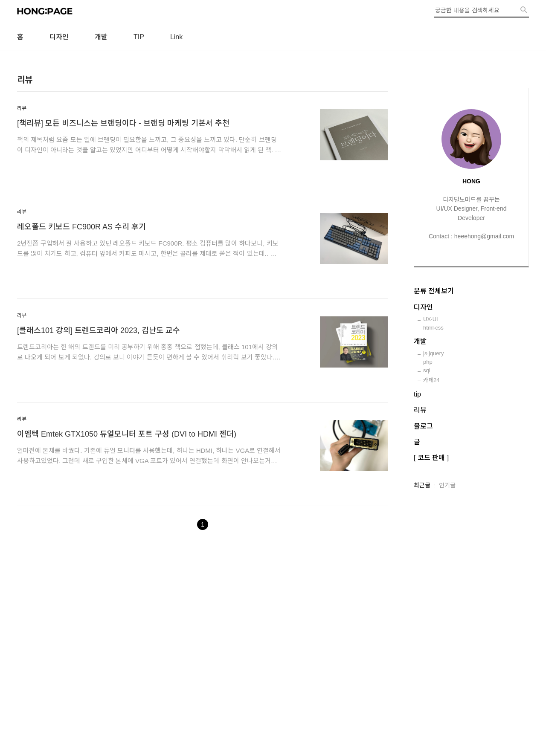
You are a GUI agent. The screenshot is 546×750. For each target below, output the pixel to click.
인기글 (447, 485)
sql (426, 370)
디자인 (59, 37)
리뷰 (21, 108)
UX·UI (430, 319)
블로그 (423, 426)
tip (417, 394)
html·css (433, 327)
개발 (101, 37)
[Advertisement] (273, 653)
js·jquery (433, 353)
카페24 (431, 380)
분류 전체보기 (434, 291)
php (428, 362)
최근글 (422, 485)
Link (176, 37)
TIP (139, 37)
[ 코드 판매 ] (431, 457)
